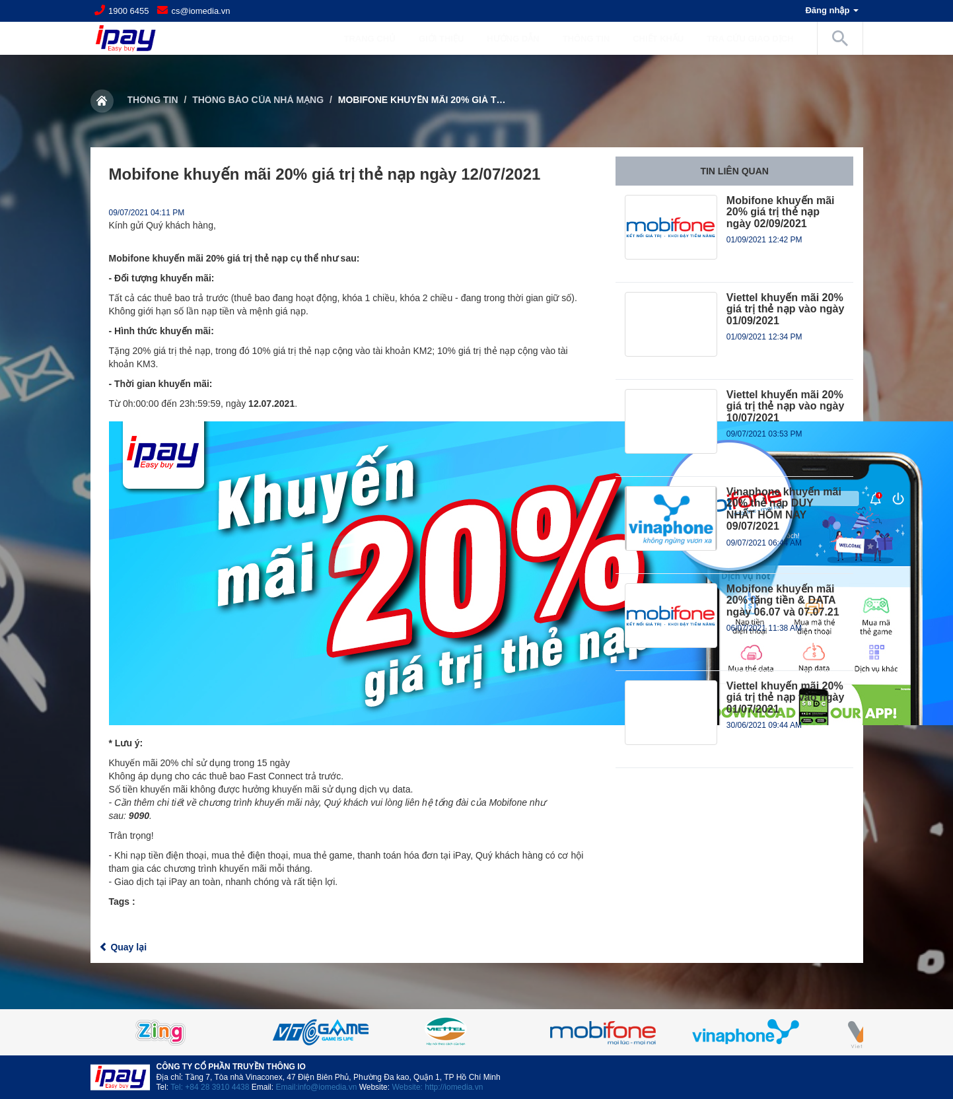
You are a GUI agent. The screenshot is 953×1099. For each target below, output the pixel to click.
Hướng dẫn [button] (519, 38)
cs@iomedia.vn (200, 11)
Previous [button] (123, 1032)
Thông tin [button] (593, 38)
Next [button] (830, 1032)
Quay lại (123, 947)
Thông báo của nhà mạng (258, 99)
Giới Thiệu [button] (448, 38)
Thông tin (152, 99)
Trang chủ (369, 39)
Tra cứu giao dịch (750, 39)
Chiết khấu (658, 39)
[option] (476, 1032)
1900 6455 (128, 11)
